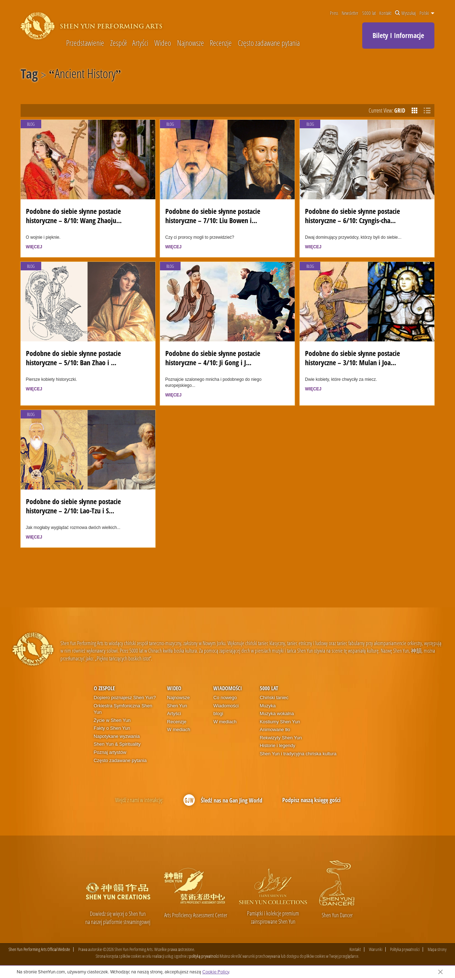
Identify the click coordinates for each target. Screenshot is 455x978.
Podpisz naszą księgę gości (311, 800)
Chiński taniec (274, 697)
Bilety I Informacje (398, 35)
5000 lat (369, 13)
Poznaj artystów (110, 752)
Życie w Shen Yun (112, 720)
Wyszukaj (405, 13)
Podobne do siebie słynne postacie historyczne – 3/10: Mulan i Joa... (352, 357)
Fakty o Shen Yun (112, 728)
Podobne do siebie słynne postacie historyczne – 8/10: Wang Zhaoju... (74, 215)
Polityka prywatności (404, 949)
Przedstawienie (85, 42)
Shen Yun (177, 705)
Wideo (162, 42)
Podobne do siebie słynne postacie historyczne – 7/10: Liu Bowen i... (212, 215)
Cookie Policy (215, 971)
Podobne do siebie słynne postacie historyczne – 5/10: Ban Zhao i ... (73, 357)
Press (334, 13)
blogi (218, 713)
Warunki (375, 949)
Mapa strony (437, 949)
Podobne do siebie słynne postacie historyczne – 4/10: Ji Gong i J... (212, 357)
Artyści (140, 42)
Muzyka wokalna (277, 713)
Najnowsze (190, 42)
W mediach (178, 729)
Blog (30, 124)
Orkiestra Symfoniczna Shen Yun (123, 709)
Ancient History (85, 75)
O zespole (104, 688)
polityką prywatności (204, 956)
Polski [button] (426, 13)
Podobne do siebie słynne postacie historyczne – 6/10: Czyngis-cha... (352, 215)
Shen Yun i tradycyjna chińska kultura (298, 753)
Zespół (118, 42)
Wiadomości (227, 688)
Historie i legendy (277, 745)
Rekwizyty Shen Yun (281, 737)
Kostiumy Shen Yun (280, 721)
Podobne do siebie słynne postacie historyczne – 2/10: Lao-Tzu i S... (73, 505)
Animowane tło (275, 729)
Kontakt (385, 13)
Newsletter (350, 13)
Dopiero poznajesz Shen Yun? (125, 697)
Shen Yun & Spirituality (117, 744)
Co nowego (225, 697)
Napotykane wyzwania (117, 736)
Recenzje (221, 42)
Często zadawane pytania (269, 42)
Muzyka (268, 705)
